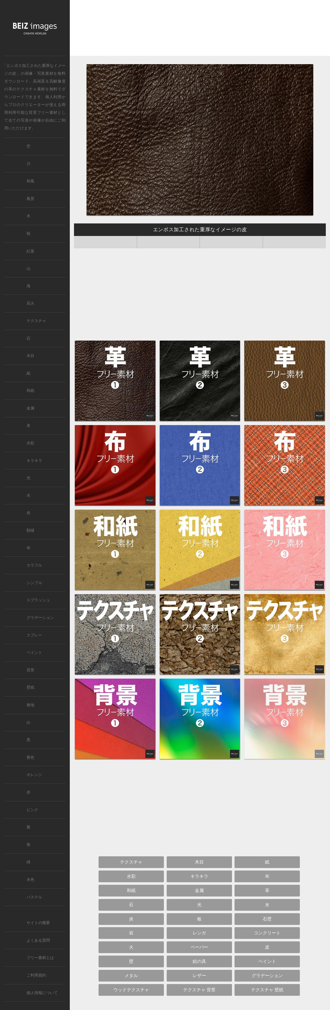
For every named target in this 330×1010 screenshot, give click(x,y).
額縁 (30, 530)
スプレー (34, 635)
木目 (30, 356)
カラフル (34, 565)
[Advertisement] (199, 29)
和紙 (30, 391)
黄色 (30, 757)
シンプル (34, 583)
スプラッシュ (38, 600)
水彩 (30, 443)
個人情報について (42, 993)
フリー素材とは (40, 958)
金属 (30, 408)
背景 (30, 670)
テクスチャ (36, 321)
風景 (30, 199)
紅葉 (30, 251)
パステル (34, 897)
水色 (30, 880)
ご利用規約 (36, 975)
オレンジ (34, 775)
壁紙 (30, 687)
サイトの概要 (38, 923)
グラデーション (40, 618)
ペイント (34, 652)
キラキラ (34, 461)
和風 (30, 181)
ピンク (32, 810)
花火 (30, 303)
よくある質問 (38, 940)
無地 (30, 705)
